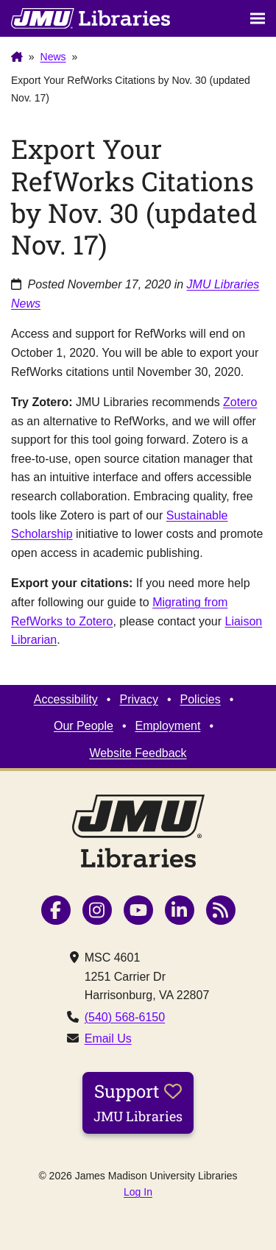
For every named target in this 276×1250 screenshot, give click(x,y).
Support (138, 1102)
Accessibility (66, 699)
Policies (200, 699)
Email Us (108, 1038)
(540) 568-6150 (125, 1017)
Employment (168, 726)
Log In (138, 1192)
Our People (83, 726)
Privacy (138, 699)
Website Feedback (137, 753)
